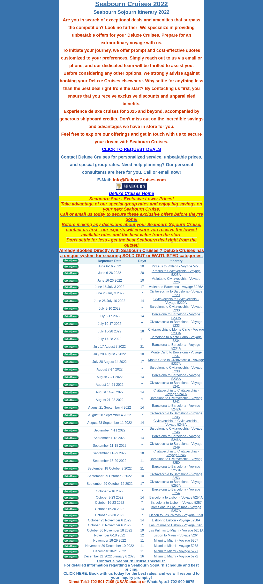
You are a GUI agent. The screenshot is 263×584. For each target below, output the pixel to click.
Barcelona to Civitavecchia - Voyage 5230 (176, 308)
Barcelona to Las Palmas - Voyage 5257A (176, 509)
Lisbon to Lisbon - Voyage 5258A (176, 520)
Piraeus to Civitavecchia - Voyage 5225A (176, 272)
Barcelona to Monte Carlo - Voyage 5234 (176, 339)
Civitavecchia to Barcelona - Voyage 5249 (176, 445)
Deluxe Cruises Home (131, 193)
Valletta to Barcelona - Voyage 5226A (176, 287)
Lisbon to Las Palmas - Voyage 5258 (176, 515)
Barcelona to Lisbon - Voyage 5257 (176, 502)
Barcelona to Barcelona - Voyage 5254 (176, 491)
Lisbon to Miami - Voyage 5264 (176, 535)
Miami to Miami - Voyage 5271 (176, 551)
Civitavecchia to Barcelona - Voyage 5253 (176, 476)
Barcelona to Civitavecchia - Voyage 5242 (176, 399)
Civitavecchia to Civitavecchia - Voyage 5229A (176, 300)
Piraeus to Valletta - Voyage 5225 (176, 266)
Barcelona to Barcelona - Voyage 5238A (176, 377)
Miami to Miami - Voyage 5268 (176, 546)
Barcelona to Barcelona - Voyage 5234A (176, 346)
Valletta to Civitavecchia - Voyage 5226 (176, 280)
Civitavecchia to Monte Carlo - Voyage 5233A (176, 331)
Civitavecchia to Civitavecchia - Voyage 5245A (176, 422)
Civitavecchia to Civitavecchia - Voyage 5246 (176, 453)
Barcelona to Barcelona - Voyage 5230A (176, 316)
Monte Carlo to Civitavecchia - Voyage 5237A (176, 361)
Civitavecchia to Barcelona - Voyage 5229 (176, 293)
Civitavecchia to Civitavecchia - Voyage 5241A (176, 392)
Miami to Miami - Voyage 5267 (176, 540)
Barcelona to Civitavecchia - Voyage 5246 (176, 430)
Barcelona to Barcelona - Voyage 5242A (176, 407)
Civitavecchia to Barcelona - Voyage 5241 (176, 384)
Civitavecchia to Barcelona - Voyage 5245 (176, 415)
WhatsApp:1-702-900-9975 (170, 581)
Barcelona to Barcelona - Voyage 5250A (176, 468)
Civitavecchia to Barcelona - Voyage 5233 (176, 323)
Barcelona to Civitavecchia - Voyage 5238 (176, 369)
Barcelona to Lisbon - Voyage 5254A (176, 497)
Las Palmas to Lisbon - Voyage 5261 (176, 525)
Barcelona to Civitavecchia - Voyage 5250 (176, 460)
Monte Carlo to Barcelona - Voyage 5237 (176, 354)
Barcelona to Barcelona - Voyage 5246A (176, 438)
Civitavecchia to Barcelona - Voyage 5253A (176, 483)
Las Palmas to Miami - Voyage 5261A (176, 530)
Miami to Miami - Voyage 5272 (176, 556)
